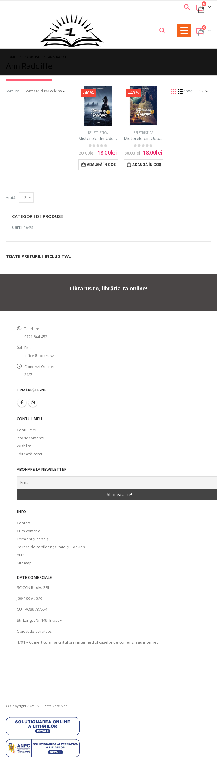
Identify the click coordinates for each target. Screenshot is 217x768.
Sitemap (24, 562)
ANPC (22, 554)
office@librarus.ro (40, 355)
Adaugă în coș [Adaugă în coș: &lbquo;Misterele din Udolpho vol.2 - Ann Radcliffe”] (101, 164)
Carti (17, 227)
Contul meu (27, 430)
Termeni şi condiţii (33, 539)
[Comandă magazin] (45, 91)
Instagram (32, 402)
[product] (98, 106)
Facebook (21, 402)
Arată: (188, 91)
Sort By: (12, 91)
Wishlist (24, 446)
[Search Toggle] (187, 7)
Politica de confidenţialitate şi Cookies (51, 547)
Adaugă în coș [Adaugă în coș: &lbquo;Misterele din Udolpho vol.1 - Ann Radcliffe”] (146, 164)
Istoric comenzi (30, 438)
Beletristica (98, 133)
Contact (23, 523)
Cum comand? (29, 531)
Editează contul (31, 454)
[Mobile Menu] (184, 30)
